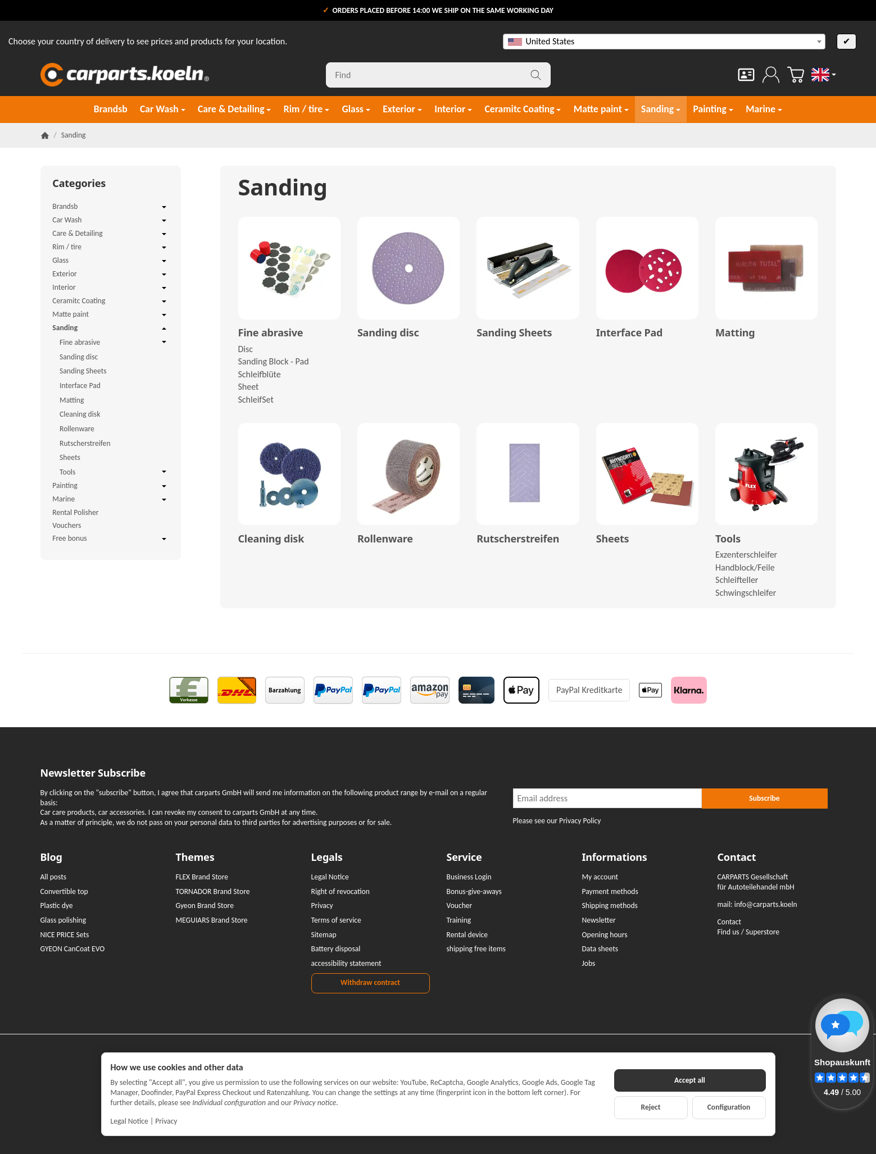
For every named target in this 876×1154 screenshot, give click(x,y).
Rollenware (385, 539)
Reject (650, 1107)
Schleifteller (736, 579)
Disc (245, 349)
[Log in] (771, 75)
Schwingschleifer (745, 592)
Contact (737, 857)
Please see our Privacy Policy (557, 820)
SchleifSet (256, 399)
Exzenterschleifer (746, 554)
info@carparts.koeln (765, 904)
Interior (110, 288)
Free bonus (110, 539)
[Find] (438, 75)
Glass (110, 261)
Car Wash (110, 220)
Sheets (612, 539)
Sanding (110, 328)
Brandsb (110, 207)
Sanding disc (388, 333)
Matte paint (110, 315)
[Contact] (746, 75)
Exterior (110, 274)
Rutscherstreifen (517, 539)
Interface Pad (629, 333)
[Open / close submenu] (164, 207)
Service (464, 857)
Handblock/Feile (745, 567)
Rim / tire (110, 247)
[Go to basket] (796, 75)
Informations (614, 857)
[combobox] (664, 41)
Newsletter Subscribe (93, 773)
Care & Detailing (110, 234)
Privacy (166, 1121)
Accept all (689, 1080)
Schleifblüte (259, 374)
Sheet (248, 386)
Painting (110, 486)
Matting (735, 333)
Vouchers (66, 525)
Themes (195, 857)
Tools (728, 539)
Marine (110, 499)
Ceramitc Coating (110, 301)
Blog (51, 857)
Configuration (729, 1107)
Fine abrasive (270, 333)
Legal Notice (129, 1121)
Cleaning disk (271, 539)
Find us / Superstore (748, 932)
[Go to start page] (124, 75)
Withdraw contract (370, 982)
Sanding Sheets (514, 333)
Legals (327, 857)
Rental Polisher (75, 512)
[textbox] (664, 41)
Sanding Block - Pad (273, 361)
